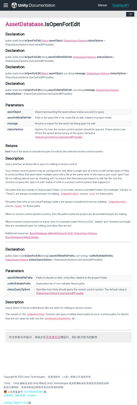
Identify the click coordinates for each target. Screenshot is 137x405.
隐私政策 (20, 393)
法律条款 (9, 393)
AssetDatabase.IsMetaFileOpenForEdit (51, 232)
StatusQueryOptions (75, 40)
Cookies (31, 393)
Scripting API (120, 5)
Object (45, 40)
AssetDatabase (24, 24)
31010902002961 (34, 390)
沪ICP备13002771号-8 (16, 401)
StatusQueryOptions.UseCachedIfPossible (58, 137)
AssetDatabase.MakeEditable (22, 236)
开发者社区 (53, 335)
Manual (102, 5)
